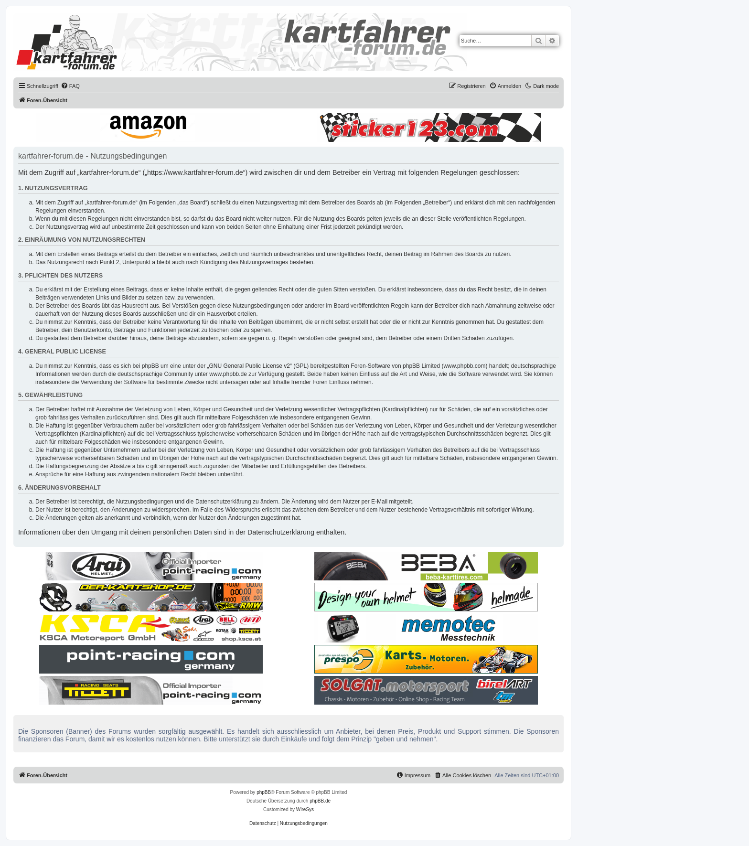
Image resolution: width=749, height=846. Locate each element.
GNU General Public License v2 (249, 366)
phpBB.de (320, 800)
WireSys (305, 809)
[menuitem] (70, 86)
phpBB (264, 792)
